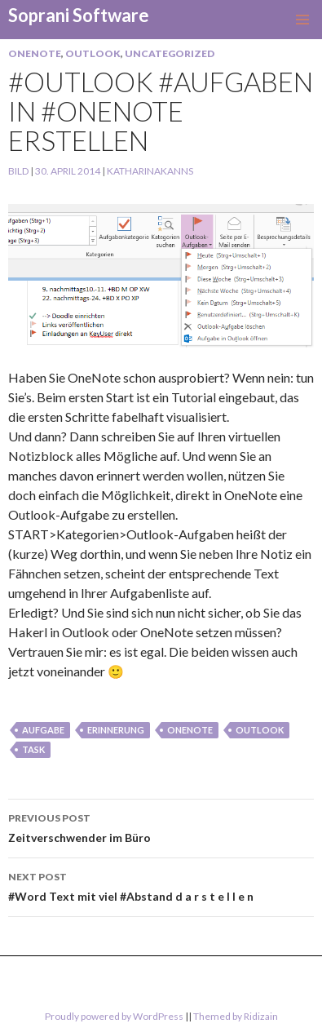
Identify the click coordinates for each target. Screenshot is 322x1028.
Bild (18, 171)
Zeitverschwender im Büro (161, 826)
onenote (190, 729)
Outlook (93, 53)
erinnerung (115, 729)
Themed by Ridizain (235, 1016)
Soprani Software (78, 15)
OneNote (34, 53)
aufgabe (43, 729)
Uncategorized (169, 53)
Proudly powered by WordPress (114, 1016)
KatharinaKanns (150, 171)
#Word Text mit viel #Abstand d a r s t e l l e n (161, 885)
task (33, 749)
